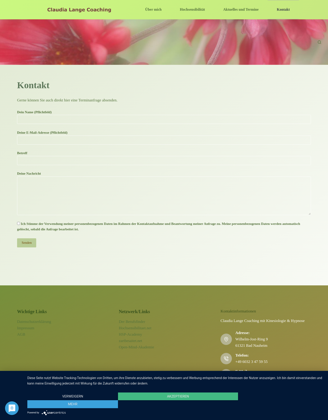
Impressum (25, 328)
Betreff (164, 156)
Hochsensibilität (192, 9)
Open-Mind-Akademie (136, 347)
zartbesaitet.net (130, 341)
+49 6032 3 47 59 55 (251, 362)
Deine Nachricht (164, 193)
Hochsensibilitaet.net (135, 328)
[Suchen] (319, 42)
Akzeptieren (175, 404)
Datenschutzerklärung (34, 321)
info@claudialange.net (252, 378)
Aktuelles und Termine (241, 9)
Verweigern (71, 404)
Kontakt (283, 9)
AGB (21, 334)
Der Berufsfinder (132, 321)
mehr (279, 404)
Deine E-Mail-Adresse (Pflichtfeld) (164, 136)
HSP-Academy (130, 334)
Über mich (153, 9)
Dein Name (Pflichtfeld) (164, 115)
